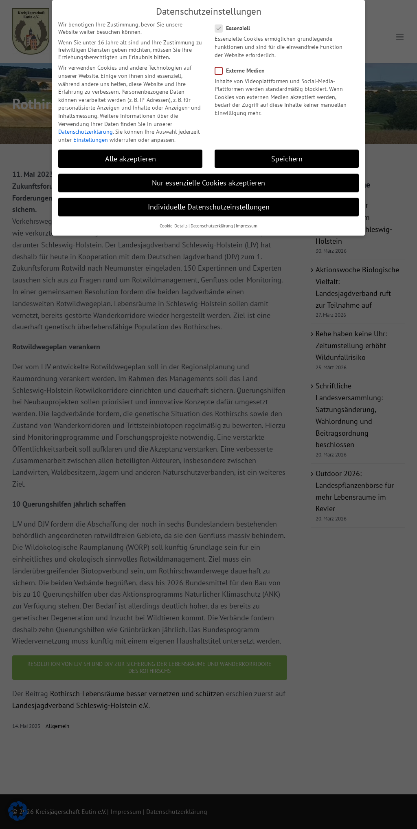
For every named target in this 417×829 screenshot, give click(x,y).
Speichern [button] (287, 156)
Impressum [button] (246, 223)
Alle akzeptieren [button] (130, 156)
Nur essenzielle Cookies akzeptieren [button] (208, 180)
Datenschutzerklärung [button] (212, 223)
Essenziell (236, 25)
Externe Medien (243, 68)
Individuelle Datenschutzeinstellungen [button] (209, 204)
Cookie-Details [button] (174, 223)
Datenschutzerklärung (85, 129)
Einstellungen (90, 137)
